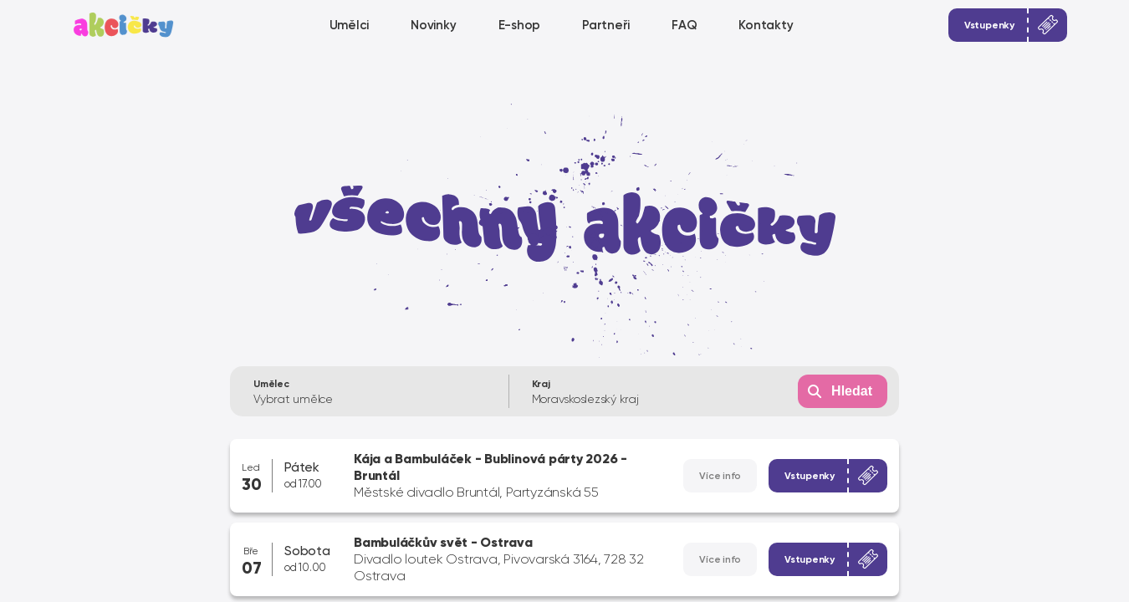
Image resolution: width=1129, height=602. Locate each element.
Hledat (851, 391)
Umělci (350, 25)
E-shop (519, 25)
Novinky (433, 25)
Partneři (606, 25)
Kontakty (765, 25)
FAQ (684, 25)
